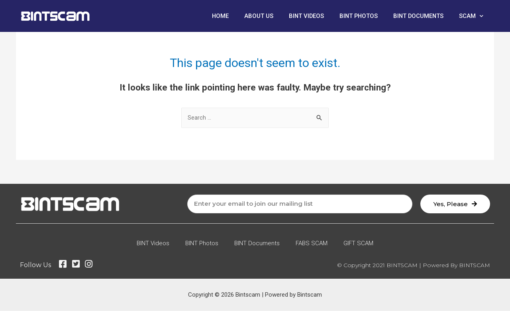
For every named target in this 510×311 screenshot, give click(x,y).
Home (217, 16)
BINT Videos (304, 16)
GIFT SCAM (358, 243)
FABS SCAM (312, 243)
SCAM (471, 16)
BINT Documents (417, 16)
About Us (255, 16)
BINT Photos (357, 16)
